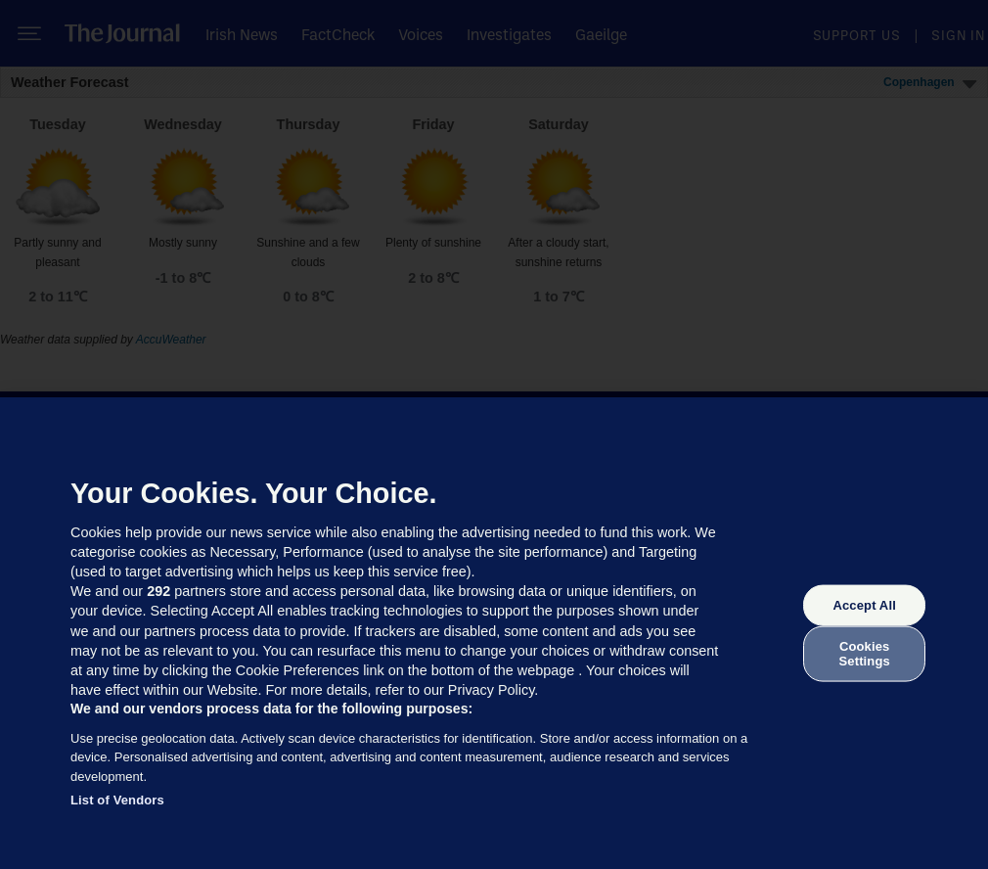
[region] (494, 633)
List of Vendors (117, 800)
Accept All (863, 605)
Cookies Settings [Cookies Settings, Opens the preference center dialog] (864, 653)
